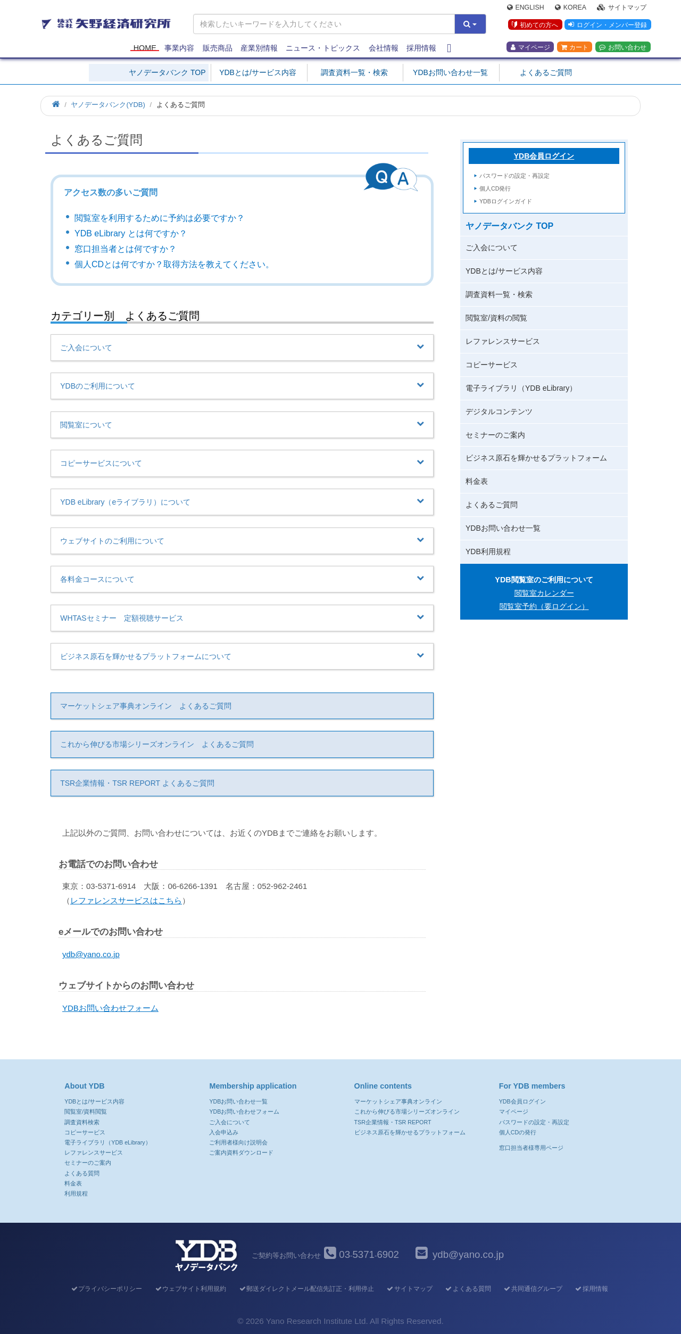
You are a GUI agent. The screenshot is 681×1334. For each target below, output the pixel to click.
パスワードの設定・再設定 (514, 175)
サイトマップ (621, 8)
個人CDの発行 (517, 1132)
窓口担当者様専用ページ (531, 1147)
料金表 (477, 481)
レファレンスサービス (503, 341)
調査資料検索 (81, 1122)
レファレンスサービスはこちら (126, 900)
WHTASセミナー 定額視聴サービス (242, 617)
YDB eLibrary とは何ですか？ (130, 233)
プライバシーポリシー (106, 1288)
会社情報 (383, 49)
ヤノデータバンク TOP (167, 72)
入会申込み (223, 1132)
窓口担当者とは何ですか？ (125, 248)
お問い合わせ (622, 48)
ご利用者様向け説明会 (238, 1142)
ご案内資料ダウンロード (241, 1152)
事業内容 (179, 49)
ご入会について (242, 347)
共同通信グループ (532, 1288)
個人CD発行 (495, 188)
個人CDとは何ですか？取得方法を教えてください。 (174, 264)
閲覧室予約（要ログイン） (544, 606)
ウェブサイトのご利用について (242, 540)
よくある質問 (81, 1173)
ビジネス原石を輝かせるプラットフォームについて (242, 656)
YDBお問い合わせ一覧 (450, 72)
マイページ (530, 48)
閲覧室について (242, 424)
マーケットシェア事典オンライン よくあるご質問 (145, 706)
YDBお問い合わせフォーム (110, 1007)
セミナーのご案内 (495, 435)
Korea (570, 8)
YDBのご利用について (242, 385)
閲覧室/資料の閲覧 (496, 318)
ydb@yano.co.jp (91, 954)
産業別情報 (259, 49)
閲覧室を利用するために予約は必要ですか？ (159, 218)
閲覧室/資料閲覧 (85, 1111)
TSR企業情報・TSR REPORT (392, 1122)
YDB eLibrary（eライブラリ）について (242, 501)
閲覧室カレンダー (544, 593)
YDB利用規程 (488, 551)
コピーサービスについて (242, 462)
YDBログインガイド (505, 201)
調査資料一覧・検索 (354, 72)
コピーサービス (492, 364)
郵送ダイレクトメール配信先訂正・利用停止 (306, 1288)
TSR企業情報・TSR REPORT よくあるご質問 (137, 783)
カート (574, 48)
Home (145, 49)
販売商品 (217, 49)
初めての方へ (534, 26)
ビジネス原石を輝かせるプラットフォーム (536, 458)
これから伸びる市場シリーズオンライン (407, 1111)
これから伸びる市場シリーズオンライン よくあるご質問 (157, 744)
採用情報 (421, 49)
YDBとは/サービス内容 (257, 72)
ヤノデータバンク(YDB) (108, 105)
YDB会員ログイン (544, 156)
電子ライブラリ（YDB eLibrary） (521, 388)
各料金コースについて (242, 578)
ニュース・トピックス (323, 49)
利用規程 (76, 1193)
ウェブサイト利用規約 (190, 1288)
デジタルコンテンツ (499, 411)
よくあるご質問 (546, 72)
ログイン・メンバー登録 (607, 26)
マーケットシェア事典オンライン (398, 1101)
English (525, 8)
